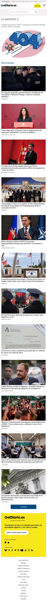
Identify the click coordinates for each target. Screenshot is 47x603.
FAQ (23, 579)
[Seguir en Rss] (32, 550)
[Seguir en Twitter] (9, 550)
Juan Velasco (4, 355)
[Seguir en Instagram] (18, 550)
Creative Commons (23, 571)
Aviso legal (23, 574)
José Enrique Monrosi (7, 391)
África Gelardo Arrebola (7, 172)
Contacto (23, 588)
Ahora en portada (7, 63)
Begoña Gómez (22, 1)
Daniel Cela (4, 428)
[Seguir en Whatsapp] (29, 550)
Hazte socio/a (37, 5)
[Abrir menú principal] (44, 5)
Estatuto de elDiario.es (23, 568)
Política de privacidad (23, 577)
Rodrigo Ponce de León (7, 248)
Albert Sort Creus (6, 319)
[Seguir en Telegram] (15, 550)
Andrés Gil (4, 210)
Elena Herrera (5, 134)
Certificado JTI (23, 596)
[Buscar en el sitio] (21, 12)
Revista (23, 590)
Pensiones (28, 1)
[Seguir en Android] (5, 542)
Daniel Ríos (4, 99)
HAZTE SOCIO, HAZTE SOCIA (16, 532)
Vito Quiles (13, 1)
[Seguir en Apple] (8, 542)
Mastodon (23, 599)
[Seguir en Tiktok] (26, 550)
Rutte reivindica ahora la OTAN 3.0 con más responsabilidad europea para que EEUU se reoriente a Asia (21, 244)
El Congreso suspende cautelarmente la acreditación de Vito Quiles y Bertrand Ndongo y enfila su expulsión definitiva (22, 95)
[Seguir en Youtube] (21, 550)
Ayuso (17, 1)
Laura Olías (4, 464)
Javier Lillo (12, 134)
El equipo (23, 563)
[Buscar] (36, 12)
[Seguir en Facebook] (12, 550)
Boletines (23, 593)
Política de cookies (23, 585)
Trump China (36, 1)
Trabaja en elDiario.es (23, 565)
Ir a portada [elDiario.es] (23, 507)
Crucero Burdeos (42, 1)
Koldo (32, 1)
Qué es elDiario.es (23, 560)
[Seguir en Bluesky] (6, 550)
